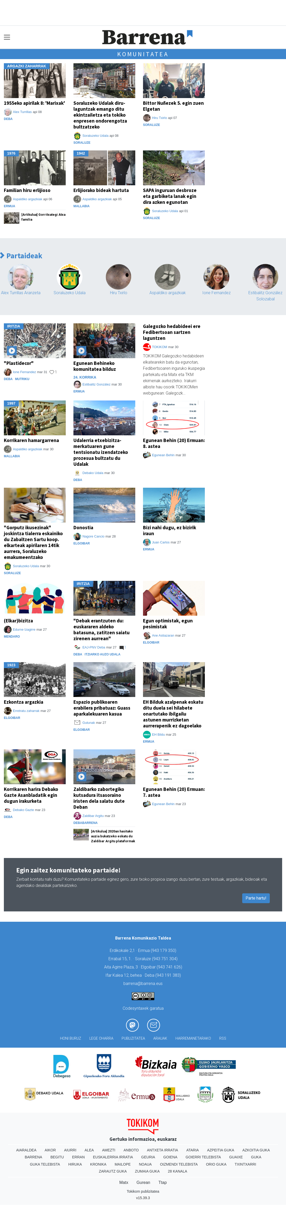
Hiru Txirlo (159, 118)
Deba (8, 119)
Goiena (170, 1157)
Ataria (192, 1150)
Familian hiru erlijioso (27, 190)
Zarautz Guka (113, 1171)
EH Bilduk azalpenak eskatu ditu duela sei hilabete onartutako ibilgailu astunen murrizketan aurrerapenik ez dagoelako (173, 714)
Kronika (98, 1164)
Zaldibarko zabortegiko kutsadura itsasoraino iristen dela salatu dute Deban (99, 798)
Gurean (143, 1182)
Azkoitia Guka (256, 1150)
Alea (89, 1150)
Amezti (108, 1150)
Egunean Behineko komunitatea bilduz (94, 366)
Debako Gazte (23, 810)
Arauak (160, 1038)
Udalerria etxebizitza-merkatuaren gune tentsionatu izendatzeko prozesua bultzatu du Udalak (100, 452)
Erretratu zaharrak (26, 711)
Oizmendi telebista (179, 1164)
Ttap (162, 1182)
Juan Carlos (161, 542)
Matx (123, 1182)
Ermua (9, 206)
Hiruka (75, 1164)
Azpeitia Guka (220, 1150)
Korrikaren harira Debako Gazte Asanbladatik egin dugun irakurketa (31, 795)
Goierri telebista (203, 1157)
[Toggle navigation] (7, 37)
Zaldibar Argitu (93, 816)
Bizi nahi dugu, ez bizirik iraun (169, 530)
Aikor (50, 1150)
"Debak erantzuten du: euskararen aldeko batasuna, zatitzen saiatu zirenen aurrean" (101, 629)
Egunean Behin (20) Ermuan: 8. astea (174, 443)
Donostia (83, 527)
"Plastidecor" (19, 363)
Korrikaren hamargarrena (31, 440)
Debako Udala (92, 473)
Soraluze (81, 143)
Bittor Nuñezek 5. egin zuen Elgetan (173, 106)
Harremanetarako (193, 1038)
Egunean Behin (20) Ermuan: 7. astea (174, 792)
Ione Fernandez (216, 292)
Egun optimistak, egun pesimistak (168, 623)
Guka (256, 1157)
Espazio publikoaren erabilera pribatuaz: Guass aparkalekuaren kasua (101, 708)
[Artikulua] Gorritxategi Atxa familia (43, 217)
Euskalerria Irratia (113, 1157)
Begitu (57, 1157)
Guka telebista (45, 1164)
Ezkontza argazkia (23, 702)
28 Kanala (177, 1171)
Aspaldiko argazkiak (27, 199)
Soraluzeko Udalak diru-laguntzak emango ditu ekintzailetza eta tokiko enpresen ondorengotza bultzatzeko (100, 115)
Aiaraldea (26, 1150)
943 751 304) (165, 958)
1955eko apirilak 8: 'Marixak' (34, 103)
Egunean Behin (163, 455)
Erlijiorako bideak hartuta (101, 190)
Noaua (145, 1164)
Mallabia (81, 206)
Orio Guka (216, 1164)
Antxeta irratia (162, 1150)
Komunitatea (143, 54)
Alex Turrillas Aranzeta (20, 292)
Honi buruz (70, 1038)
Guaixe (236, 1157)
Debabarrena (85, 823)
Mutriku (22, 379)
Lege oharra (101, 1038)
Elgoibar (81, 543)
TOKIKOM (159, 347)
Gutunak (88, 723)
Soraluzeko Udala (95, 136)
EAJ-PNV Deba (93, 647)
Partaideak (21, 255)
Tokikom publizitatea (143, 1191)
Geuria (148, 1157)
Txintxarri (245, 1164)
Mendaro (12, 636)
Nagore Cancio (93, 536)
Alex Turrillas (22, 112)
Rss (222, 1038)
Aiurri (70, 1150)
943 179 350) (164, 950)
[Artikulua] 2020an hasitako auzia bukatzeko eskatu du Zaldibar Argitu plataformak (113, 836)
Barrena (33, 1157)
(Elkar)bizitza (18, 620)
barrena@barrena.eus (143, 983)
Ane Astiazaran (163, 635)
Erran (78, 1157)
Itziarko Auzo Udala (103, 654)
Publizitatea (133, 1038)
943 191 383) (169, 975)
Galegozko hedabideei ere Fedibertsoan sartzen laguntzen (171, 332)
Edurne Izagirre (24, 629)
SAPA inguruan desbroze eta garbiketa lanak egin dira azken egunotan (170, 196)
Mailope (123, 1164)
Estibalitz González (96, 384)
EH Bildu (158, 734)
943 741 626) (170, 967)
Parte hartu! (256, 898)
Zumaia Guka (147, 1171)
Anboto (131, 1150)
